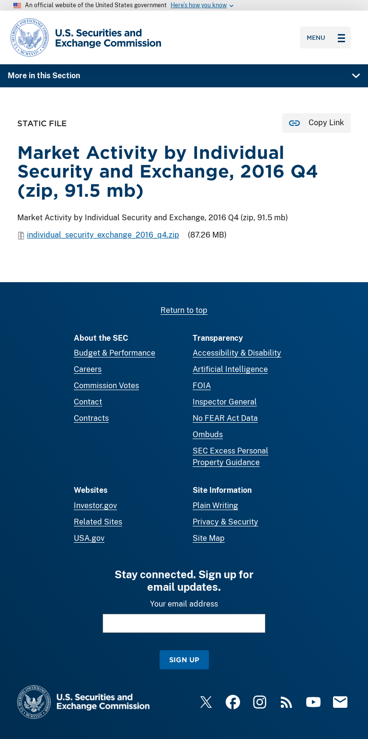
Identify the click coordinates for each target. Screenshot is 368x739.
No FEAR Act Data (225, 418)
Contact (88, 401)
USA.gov (89, 538)
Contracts (91, 418)
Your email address (184, 603)
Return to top (184, 310)
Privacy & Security (225, 521)
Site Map (209, 538)
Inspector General (225, 401)
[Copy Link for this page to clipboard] (316, 123)
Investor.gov (95, 505)
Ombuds (208, 434)
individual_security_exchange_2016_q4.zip (103, 235)
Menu (326, 37)
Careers (88, 369)
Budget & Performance (114, 353)
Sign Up (184, 660)
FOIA (202, 385)
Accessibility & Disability (237, 353)
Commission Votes (106, 385)
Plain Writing (215, 505)
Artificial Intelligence (230, 369)
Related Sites (98, 521)
